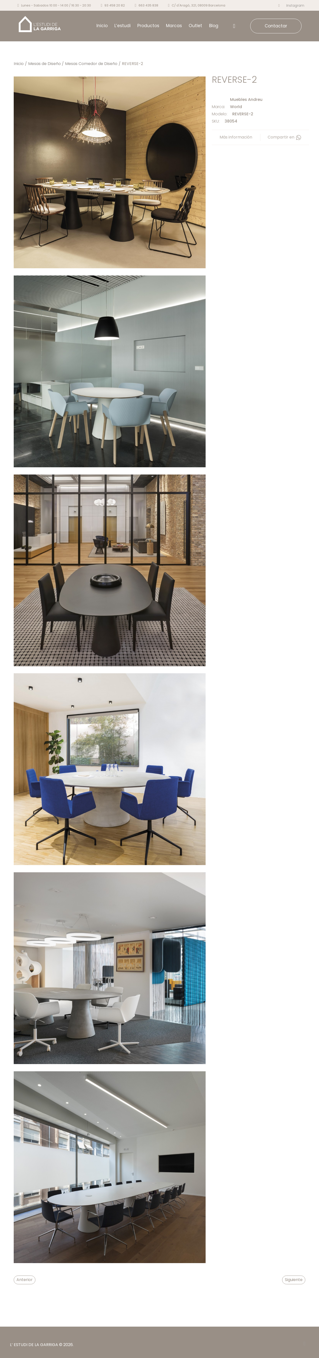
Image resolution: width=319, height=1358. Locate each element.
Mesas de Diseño (44, 64)
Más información (236, 137)
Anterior (24, 1280)
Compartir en (285, 137)
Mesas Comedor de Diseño (91, 64)
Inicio (19, 64)
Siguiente (294, 1280)
